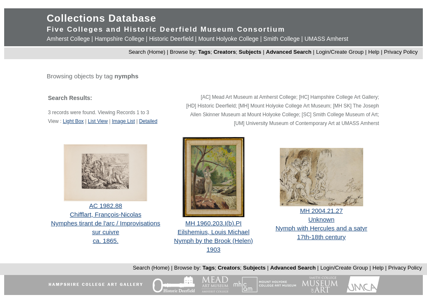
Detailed (148, 121)
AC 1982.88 (105, 205)
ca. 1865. (105, 240)
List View (98, 121)
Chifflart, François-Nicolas (105, 214)
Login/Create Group (340, 52)
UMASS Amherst (326, 38)
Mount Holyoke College (228, 38)
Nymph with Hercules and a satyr (321, 228)
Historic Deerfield (171, 38)
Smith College (282, 38)
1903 (213, 249)
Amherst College (68, 38)
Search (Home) (146, 52)
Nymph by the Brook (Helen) (213, 240)
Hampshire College (119, 38)
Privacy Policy (401, 52)
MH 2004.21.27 (321, 210)
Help (373, 52)
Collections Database (101, 18)
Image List (123, 121)
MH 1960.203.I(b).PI (213, 223)
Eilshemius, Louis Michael (214, 231)
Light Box (73, 121)
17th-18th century (321, 236)
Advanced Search (288, 52)
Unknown (321, 219)
